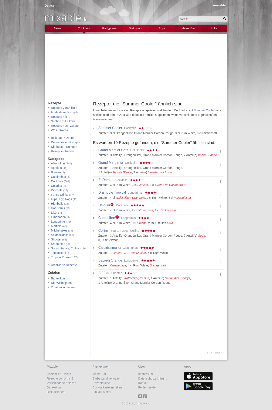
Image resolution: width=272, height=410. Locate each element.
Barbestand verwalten (107, 378)
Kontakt (143, 383)
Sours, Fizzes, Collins (65, 248)
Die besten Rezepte (64, 146)
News (57, 28)
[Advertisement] (136, 69)
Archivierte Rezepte (64, 265)
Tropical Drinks (61, 257)
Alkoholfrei (58, 163)
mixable (66, 17)
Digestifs (56, 190)
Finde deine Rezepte (64, 112)
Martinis (56, 226)
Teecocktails (59, 253)
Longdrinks (58, 221)
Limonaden (58, 217)
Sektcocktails (59, 235)
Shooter (56, 239)
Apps (162, 28)
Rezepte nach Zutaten (65, 125)
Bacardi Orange (110, 260)
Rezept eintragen (62, 151)
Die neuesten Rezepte (66, 142)
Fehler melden (147, 387)
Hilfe (214, 28)
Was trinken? (59, 130)
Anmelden (220, 5)
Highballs (57, 203)
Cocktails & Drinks (59, 374)
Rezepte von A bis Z (64, 107)
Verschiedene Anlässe (61, 383)
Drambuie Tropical (112, 192)
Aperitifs (56, 168)
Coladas (56, 185)
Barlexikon (58, 278)
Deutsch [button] (50, 5)
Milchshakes (59, 230)
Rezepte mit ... (60, 116)
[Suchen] (225, 19)
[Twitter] (140, 396)
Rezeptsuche (101, 383)
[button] (221, 152)
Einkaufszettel (102, 392)
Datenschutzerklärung (152, 378)
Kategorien (56, 159)
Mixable (52, 366)
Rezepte (54, 103)
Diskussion (136, 28)
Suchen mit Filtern (63, 121)
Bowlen (56, 172)
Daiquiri (104, 205)
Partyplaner (110, 28)
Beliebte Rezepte (62, 138)
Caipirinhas (58, 176)
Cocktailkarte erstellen (107, 387)
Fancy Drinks (59, 194)
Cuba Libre (106, 218)
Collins (103, 230)
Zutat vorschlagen (63, 287)
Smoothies (58, 244)
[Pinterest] (145, 396)
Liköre (55, 212)
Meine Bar (188, 28)
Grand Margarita (110, 162)
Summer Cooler (204, 110)
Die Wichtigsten (61, 283)
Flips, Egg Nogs (61, 199)
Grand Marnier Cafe (113, 150)
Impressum (145, 374)
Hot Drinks (58, 208)
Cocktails (84, 28)
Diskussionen (56, 392)
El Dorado (105, 180)
